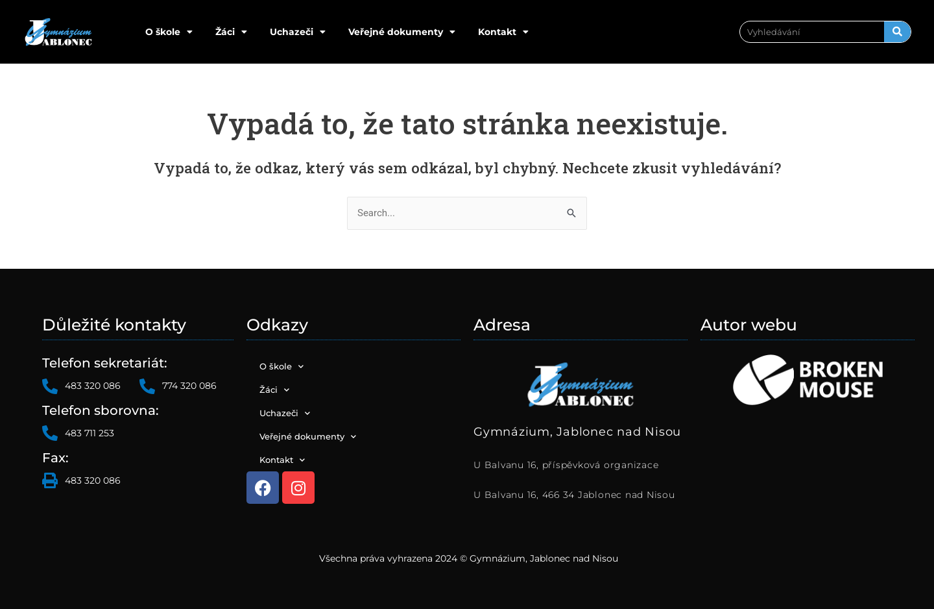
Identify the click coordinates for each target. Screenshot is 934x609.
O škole (169, 31)
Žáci (231, 31)
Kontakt (503, 31)
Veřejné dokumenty (401, 31)
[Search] (897, 31)
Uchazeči (298, 31)
